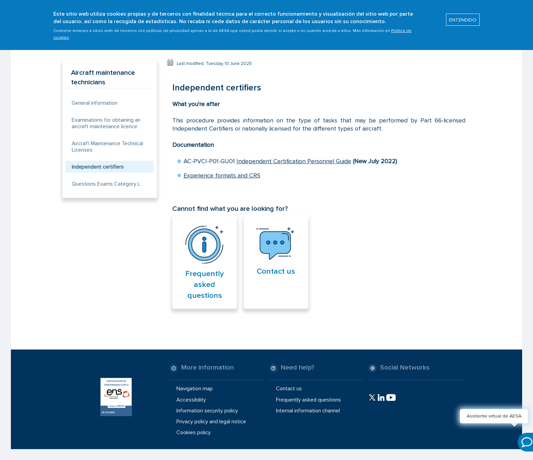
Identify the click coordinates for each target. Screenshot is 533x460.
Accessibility (191, 399)
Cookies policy (193, 432)
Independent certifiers (98, 167)
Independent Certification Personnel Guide (294, 161)
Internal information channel (308, 410)
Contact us (276, 271)
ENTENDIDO (463, 17)
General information (95, 103)
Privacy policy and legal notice (211, 421)
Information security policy (207, 410)
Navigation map (194, 388)
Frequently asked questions (204, 284)
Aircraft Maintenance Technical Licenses (107, 146)
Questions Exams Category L (106, 184)
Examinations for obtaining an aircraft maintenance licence (106, 123)
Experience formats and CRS (222, 175)
